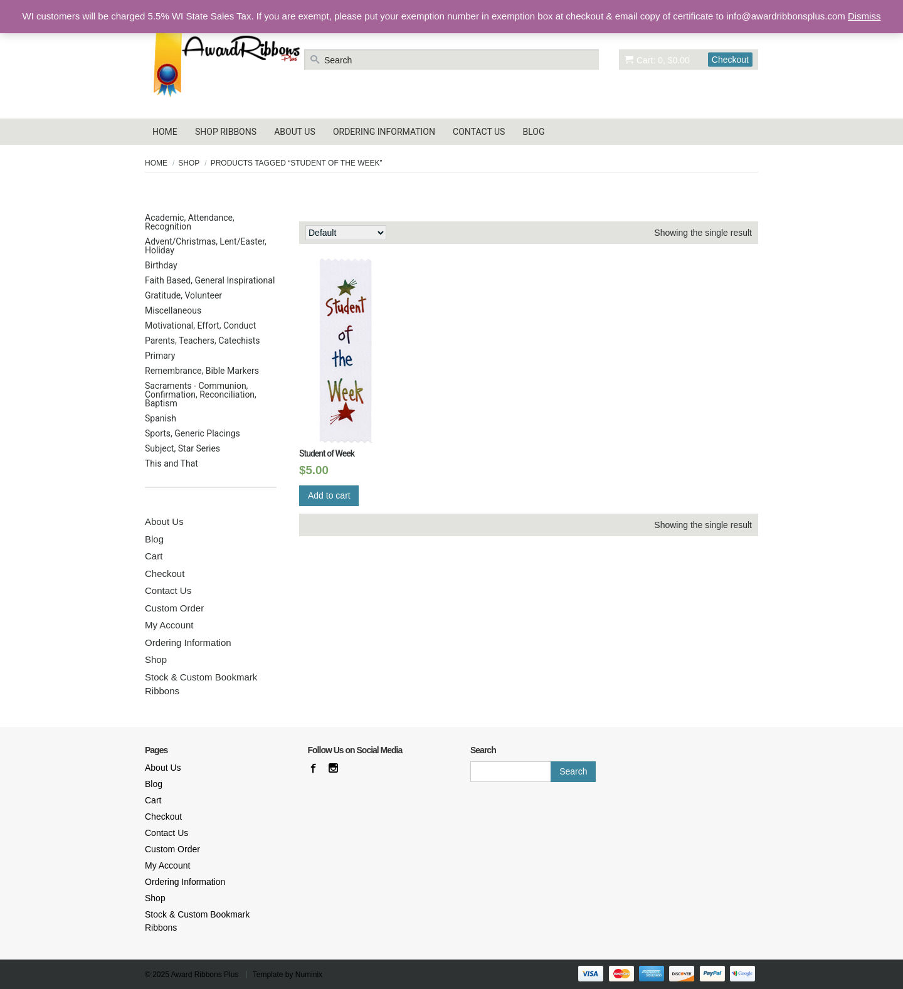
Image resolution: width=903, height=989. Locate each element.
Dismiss (864, 16)
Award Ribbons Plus (205, 974)
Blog (534, 132)
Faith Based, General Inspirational (210, 280)
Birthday (161, 265)
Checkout (730, 59)
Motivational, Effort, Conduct (200, 325)
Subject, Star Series (182, 448)
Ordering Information (384, 132)
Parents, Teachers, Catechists (202, 341)
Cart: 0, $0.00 (657, 60)
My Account (169, 625)
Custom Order (174, 608)
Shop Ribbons (225, 132)
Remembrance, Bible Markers (202, 371)
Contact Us (479, 132)
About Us (294, 132)
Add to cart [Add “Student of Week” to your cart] (329, 495)
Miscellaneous (173, 310)
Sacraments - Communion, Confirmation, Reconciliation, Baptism (200, 394)
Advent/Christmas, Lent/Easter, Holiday (206, 245)
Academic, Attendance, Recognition (190, 222)
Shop (188, 163)
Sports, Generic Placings (192, 433)
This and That (171, 463)
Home (164, 132)
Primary (160, 356)
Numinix (308, 974)
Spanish (160, 418)
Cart (153, 556)
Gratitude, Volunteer (183, 295)
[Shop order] (345, 232)
